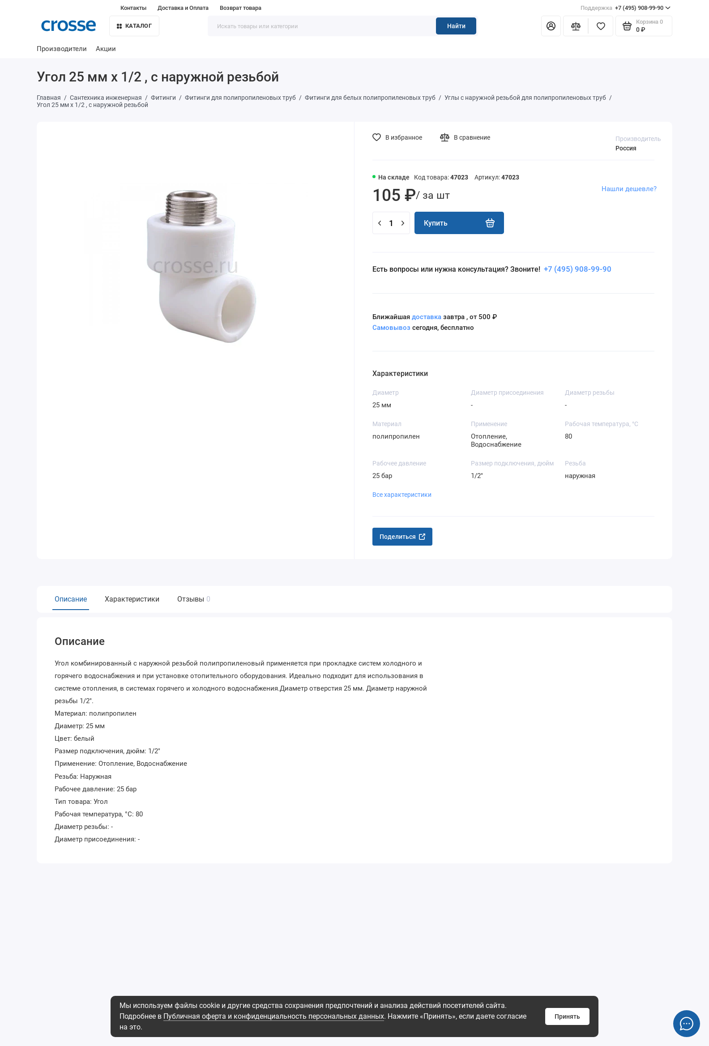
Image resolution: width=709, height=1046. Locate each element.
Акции (106, 49)
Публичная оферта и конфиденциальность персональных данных (273, 1016)
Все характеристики (401, 494)
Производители (62, 49)
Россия (625, 148)
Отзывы (192, 599)
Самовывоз (391, 328)
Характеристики (132, 599)
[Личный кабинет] (551, 26)
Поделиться (402, 536)
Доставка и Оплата (183, 7)
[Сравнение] (576, 26)
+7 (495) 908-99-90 (626, 8)
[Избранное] (601, 26)
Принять (567, 1016)
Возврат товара (240, 7)
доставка (426, 317)
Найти (456, 26)
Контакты (133, 7)
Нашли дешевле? (629, 189)
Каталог (134, 25)
